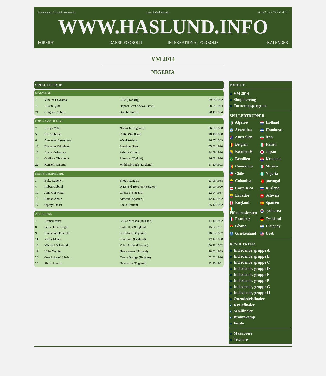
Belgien (239, 144)
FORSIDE (46, 42)
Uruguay (270, 226)
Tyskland (270, 219)
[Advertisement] (163, 360)
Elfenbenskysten (243, 210)
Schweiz (269, 195)
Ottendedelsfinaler (247, 299)
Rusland (270, 188)
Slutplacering (243, 99)
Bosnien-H (241, 151)
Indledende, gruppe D (250, 268)
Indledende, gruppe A (250, 250)
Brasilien (240, 159)
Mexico (269, 166)
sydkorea (270, 211)
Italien (268, 144)
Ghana (238, 226)
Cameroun (241, 166)
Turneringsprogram (248, 106)
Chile (237, 173)
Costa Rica (241, 188)
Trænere (239, 339)
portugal (270, 181)
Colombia (240, 181)
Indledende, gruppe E (250, 274)
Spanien (269, 203)
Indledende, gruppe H (250, 293)
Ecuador (239, 195)
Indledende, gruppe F (249, 281)
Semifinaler (241, 311)
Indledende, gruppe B (250, 256)
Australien (241, 137)
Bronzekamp (242, 317)
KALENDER (277, 42)
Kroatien (270, 159)
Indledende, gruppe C (250, 262)
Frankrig (240, 219)
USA (267, 233)
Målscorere (241, 333)
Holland (269, 122)
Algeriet (239, 122)
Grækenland (243, 233)
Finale (237, 323)
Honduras (271, 130)
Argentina (241, 130)
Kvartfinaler (242, 305)
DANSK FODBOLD (125, 42)
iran (266, 137)
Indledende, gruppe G (250, 287)
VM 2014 (239, 93)
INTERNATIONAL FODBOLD (193, 42)
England (239, 203)
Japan (268, 151)
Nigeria (269, 173)
